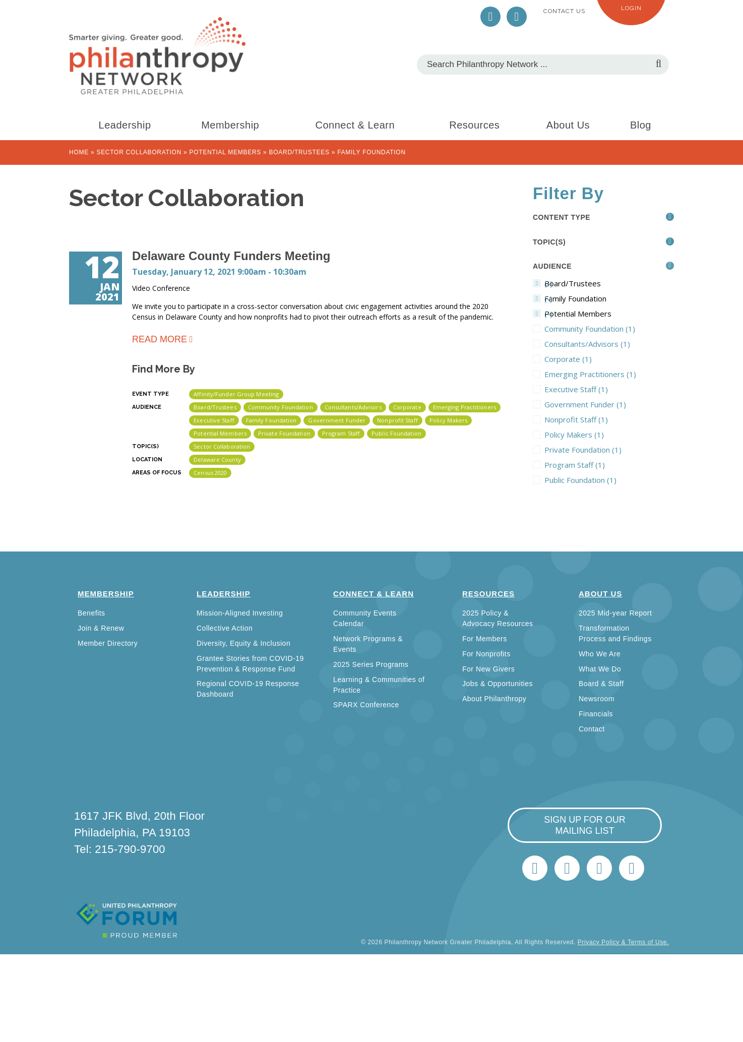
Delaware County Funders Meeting (231, 256)
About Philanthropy (494, 699)
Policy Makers (448, 420)
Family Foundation (271, 420)
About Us (568, 125)
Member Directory (108, 643)
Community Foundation (280, 407)
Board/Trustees (299, 152)
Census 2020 (210, 472)
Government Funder (336, 420)
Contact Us (564, 11)
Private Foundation (284, 433)
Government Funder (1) (609, 404)
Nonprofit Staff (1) (609, 419)
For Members (484, 639)
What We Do (600, 669)
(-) (601, 283)
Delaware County (217, 459)
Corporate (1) (605, 359)
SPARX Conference (366, 705)
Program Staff (341, 433)
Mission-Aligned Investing (240, 613)
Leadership (125, 125)
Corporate (407, 407)
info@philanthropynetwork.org (599, 868)
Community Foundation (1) (609, 329)
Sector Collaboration (138, 152)
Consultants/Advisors (353, 407)
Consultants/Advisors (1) (609, 344)
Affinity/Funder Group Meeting (236, 394)
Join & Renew (101, 628)
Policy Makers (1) (609, 435)
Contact (592, 729)
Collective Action (225, 628)
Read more (159, 338)
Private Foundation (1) (609, 450)
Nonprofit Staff (397, 420)
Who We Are (600, 654)
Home (79, 152)
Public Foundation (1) (609, 480)
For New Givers (488, 669)
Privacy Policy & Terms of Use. (623, 942)
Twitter (490, 17)
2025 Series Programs (370, 664)
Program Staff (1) (609, 465)
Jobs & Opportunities (497, 684)
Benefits (91, 613)
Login (631, 8)
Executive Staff (214, 420)
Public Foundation (396, 433)
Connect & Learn (355, 125)
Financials (596, 714)
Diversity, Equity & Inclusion (243, 643)
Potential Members (225, 152)
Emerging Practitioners (464, 407)
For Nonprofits (486, 654)
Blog (640, 125)
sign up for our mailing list (585, 825)
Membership (230, 125)
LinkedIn (517, 17)
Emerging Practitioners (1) (609, 374)
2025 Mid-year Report (615, 613)
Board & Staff (601, 684)
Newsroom (596, 699)
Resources (474, 125)
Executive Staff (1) (609, 389)
